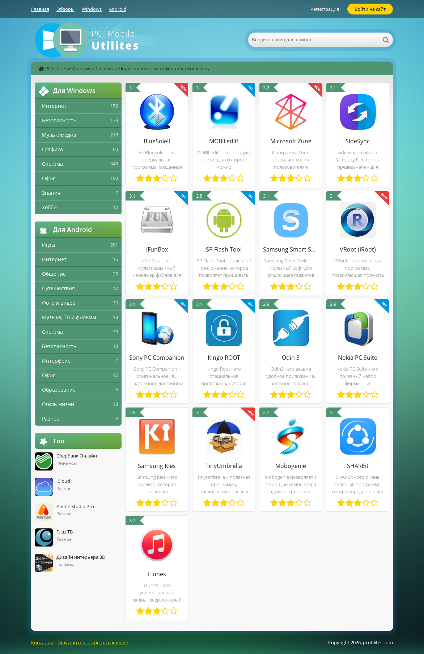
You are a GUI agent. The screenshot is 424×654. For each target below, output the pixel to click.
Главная (40, 9)
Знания (51, 192)
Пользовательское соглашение (93, 642)
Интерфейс (56, 360)
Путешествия (58, 288)
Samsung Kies (157, 466)
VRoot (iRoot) (358, 249)
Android (117, 9)
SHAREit (358, 466)
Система (105, 68)
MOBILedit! (223, 141)
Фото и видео (58, 302)
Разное (50, 418)
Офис (48, 178)
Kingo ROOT (224, 358)
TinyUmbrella (223, 466)
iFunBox (157, 249)
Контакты (42, 642)
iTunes (157, 574)
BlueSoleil (157, 141)
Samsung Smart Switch (290, 249)
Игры (48, 244)
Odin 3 (291, 358)
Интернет (54, 105)
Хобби (49, 207)
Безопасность (59, 120)
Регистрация (324, 9)
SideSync (357, 141)
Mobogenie (290, 466)
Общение (54, 273)
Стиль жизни (58, 404)
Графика (52, 149)
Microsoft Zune (290, 141)
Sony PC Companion (157, 358)
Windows (92, 9)
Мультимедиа (59, 134)
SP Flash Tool (224, 249)
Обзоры (65, 9)
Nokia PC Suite (357, 358)
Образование (59, 389)
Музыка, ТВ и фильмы (69, 317)
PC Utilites (56, 68)
